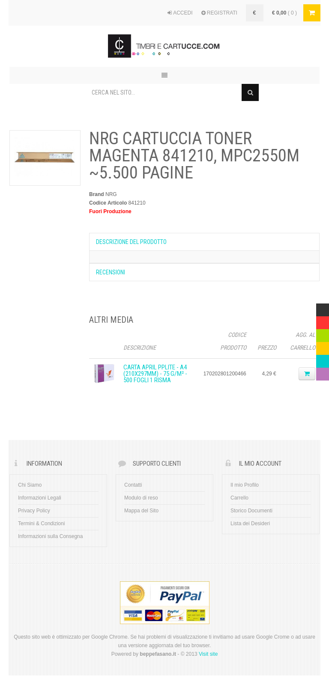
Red (321, 321)
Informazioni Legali (39, 498)
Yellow (322, 346)
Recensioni (110, 272)
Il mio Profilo (244, 485)
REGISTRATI (219, 13)
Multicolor (322, 308)
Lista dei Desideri (250, 523)
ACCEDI (180, 13)
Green (322, 333)
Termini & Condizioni (41, 523)
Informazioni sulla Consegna (50, 536)
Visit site (208, 654)
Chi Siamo (30, 485)
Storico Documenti (251, 511)
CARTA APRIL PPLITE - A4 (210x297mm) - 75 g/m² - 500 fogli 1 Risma (155, 373)
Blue (321, 359)
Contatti (133, 485)
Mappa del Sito (141, 511)
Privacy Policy (34, 511)
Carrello (239, 498)
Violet (322, 372)
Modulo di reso (141, 498)
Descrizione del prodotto (131, 241)
